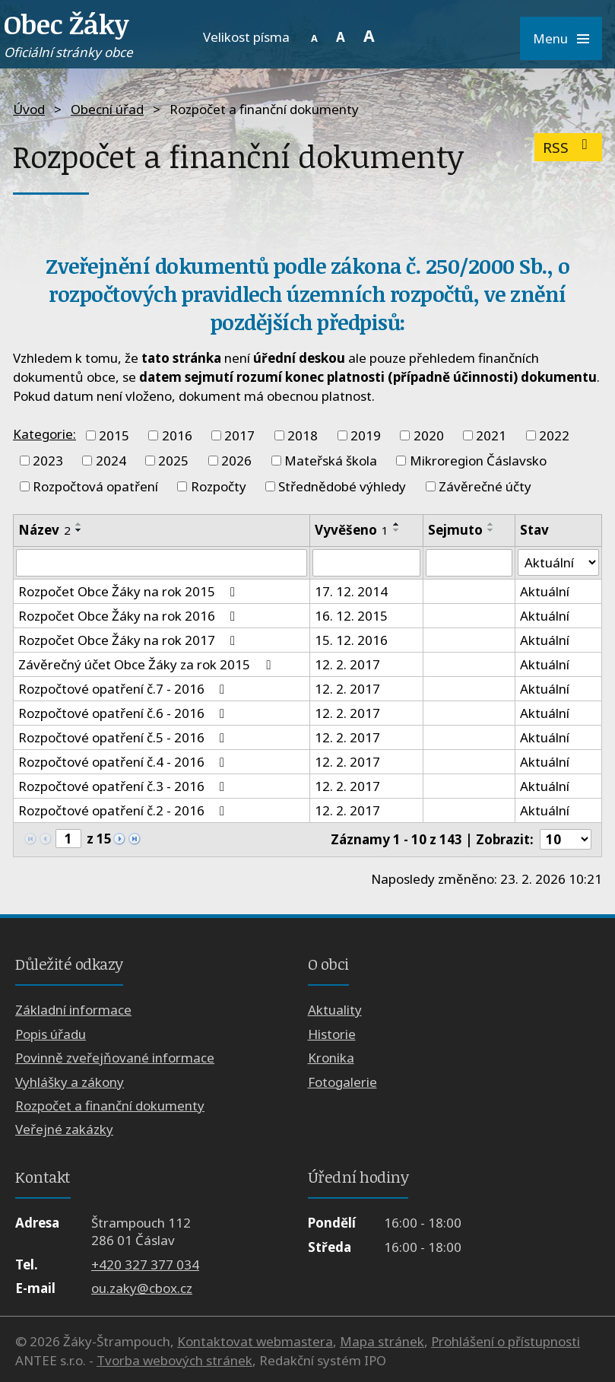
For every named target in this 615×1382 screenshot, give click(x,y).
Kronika (331, 1057)
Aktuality (335, 1009)
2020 (429, 435)
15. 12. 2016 (351, 640)
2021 (491, 435)
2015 (114, 435)
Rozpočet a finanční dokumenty (109, 1105)
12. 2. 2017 (347, 664)
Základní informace (73, 1009)
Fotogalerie (342, 1082)
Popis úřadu (50, 1034)
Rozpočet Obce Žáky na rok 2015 (129, 591)
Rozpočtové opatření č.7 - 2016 (124, 688)
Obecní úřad (107, 109)
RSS (568, 147)
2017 (239, 435)
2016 (177, 435)
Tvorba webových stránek (174, 1360)
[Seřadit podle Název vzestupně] (79, 524)
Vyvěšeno (351, 530)
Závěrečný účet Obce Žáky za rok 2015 (147, 664)
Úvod (29, 109)
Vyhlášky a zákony (69, 1082)
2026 (236, 460)
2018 (302, 435)
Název (44, 530)
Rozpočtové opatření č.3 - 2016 (124, 786)
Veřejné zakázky (64, 1129)
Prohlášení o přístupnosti (505, 1341)
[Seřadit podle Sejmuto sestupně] (491, 530)
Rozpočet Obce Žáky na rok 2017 (129, 640)
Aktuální (544, 591)
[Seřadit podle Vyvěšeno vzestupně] (396, 524)
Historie (332, 1034)
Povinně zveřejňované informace (114, 1057)
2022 (554, 435)
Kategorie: (44, 434)
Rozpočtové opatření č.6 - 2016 (124, 713)
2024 (111, 460)
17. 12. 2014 (351, 591)
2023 (48, 460)
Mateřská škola (330, 460)
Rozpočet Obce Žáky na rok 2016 (129, 615)
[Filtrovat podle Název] (161, 563)
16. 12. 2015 (351, 615)
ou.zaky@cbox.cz (141, 1288)
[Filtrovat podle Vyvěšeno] (366, 563)
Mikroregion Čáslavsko (478, 460)
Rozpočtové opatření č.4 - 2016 (124, 761)
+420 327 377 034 (145, 1264)
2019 (365, 435)
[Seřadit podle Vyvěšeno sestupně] (396, 530)
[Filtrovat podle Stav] (558, 563)
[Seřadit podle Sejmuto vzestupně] (491, 524)
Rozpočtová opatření (95, 486)
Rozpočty (218, 486)
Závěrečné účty (485, 486)
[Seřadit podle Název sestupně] (79, 530)
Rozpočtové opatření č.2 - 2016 (124, 810)
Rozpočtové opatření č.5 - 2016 (124, 737)
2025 (173, 460)
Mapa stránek (382, 1341)
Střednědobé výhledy (342, 486)
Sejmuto (455, 530)
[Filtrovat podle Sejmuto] (469, 563)
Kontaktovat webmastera (255, 1341)
